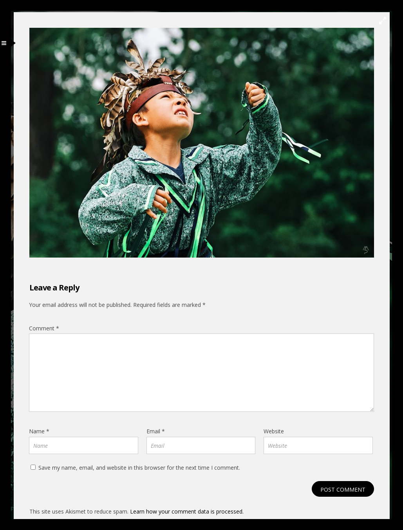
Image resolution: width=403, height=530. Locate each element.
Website (274, 431)
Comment (44, 328)
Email (155, 431)
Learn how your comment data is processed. (187, 511)
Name (39, 431)
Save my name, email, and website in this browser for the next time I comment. (139, 467)
